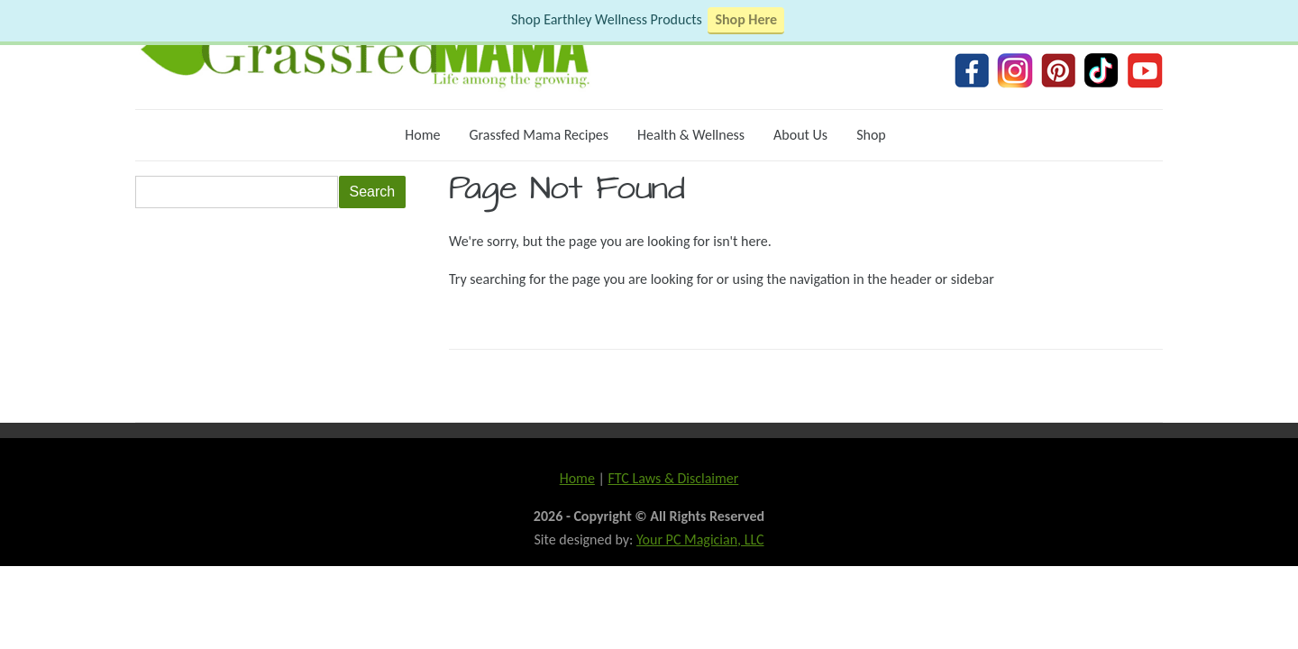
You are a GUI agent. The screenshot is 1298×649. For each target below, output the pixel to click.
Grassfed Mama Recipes (538, 134)
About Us (800, 134)
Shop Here (746, 19)
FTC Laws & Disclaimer (673, 478)
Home (422, 134)
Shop (871, 134)
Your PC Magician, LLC (700, 539)
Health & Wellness (691, 134)
